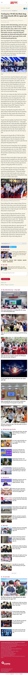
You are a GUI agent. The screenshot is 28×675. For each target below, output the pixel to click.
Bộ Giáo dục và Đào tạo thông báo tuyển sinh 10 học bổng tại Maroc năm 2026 (19, 547)
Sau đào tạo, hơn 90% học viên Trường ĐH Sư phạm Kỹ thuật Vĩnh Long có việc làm (19, 469)
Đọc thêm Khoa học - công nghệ (11, 289)
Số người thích (11, 284)
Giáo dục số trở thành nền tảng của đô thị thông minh (14, 333)
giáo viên (24, 260)
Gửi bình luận (5, 279)
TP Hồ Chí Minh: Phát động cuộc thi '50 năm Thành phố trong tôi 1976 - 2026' (18, 613)
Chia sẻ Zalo (13, 246)
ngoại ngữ (11, 260)
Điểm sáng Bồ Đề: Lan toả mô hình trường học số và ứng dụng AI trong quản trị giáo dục (13, 402)
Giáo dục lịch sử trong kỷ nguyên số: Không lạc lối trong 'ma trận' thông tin (13, 356)
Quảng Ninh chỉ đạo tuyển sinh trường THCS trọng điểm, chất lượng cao (19, 508)
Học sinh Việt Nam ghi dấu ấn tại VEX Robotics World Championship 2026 (19, 622)
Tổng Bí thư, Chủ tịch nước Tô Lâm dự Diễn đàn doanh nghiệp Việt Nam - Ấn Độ (19, 481)
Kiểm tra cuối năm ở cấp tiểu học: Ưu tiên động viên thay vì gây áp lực (19, 517)
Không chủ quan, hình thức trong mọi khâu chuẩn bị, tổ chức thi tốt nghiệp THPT (18, 490)
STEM (15, 260)
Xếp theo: (2, 284)
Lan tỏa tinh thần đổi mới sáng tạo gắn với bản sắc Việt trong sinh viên (19, 499)
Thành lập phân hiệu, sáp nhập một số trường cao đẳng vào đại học (19, 433)
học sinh (4, 261)
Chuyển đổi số (5, 260)
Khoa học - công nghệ (5, 8)
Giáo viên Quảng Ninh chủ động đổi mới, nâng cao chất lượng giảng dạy (13, 310)
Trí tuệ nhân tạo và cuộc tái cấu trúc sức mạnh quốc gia (13, 379)
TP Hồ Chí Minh (10, 261)
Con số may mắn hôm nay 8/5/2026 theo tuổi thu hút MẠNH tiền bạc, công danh (18, 451)
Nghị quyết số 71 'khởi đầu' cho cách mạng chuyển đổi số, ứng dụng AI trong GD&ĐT (17, 268)
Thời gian (6, 284)
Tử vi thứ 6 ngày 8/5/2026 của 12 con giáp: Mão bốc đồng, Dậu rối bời (19, 442)
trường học (20, 260)
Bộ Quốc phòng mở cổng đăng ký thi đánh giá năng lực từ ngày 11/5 (19, 529)
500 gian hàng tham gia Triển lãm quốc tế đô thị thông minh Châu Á (14, 424)
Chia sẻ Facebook (5, 246)
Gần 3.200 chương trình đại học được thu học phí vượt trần (18, 631)
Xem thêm (14, 573)
